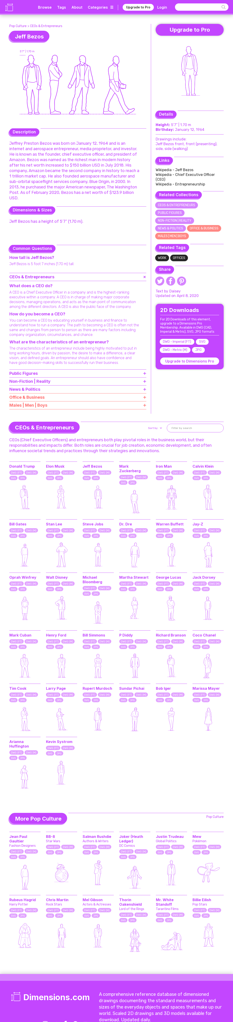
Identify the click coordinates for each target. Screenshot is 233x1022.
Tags (61, 7)
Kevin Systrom (59, 741)
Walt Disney (57, 577)
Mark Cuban (20, 635)
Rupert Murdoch (97, 688)
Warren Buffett (170, 524)
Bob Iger (163, 688)
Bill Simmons (94, 635)
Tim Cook (17, 688)
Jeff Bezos (92, 466)
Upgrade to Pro (138, 7)
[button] (155, 428)
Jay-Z (197, 524)
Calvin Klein (203, 466)
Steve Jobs (93, 524)
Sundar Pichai (131, 688)
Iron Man (164, 466)
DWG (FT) (16, 472)
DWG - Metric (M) (175, 350)
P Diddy (126, 635)
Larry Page (56, 688)
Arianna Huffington (19, 743)
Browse (45, 7)
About (76, 7)
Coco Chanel (204, 635)
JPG (198, 350)
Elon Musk (55, 466)
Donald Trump (22, 466)
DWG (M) (31, 472)
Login (162, 7)
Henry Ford (56, 635)
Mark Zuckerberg (130, 468)
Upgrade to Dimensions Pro (189, 361)
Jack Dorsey (203, 577)
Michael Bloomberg (92, 579)
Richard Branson (171, 635)
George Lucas (168, 577)
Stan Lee (54, 524)
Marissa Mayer (206, 688)
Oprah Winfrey (22, 577)
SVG (202, 342)
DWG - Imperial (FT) (177, 342)
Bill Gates (17, 524)
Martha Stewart (134, 577)
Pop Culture (18, 26)
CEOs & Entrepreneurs (46, 26)
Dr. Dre (125, 524)
